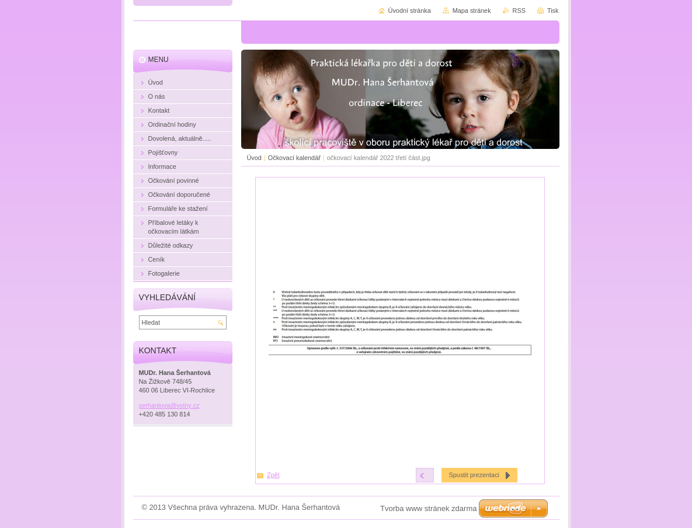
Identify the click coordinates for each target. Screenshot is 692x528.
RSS (519, 10)
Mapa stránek (472, 10)
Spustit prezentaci (474, 474)
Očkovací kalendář (294, 157)
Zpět (273, 474)
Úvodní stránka (409, 10)
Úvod (254, 157)
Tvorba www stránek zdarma (428, 508)
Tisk (553, 10)
